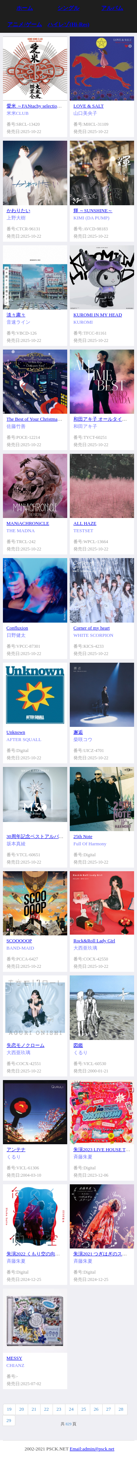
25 (83, 1409)
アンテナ (16, 1149)
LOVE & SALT (88, 106)
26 (96, 1409)
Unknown (16, 732)
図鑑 (78, 1045)
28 (121, 1409)
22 (46, 1409)
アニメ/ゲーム (24, 24)
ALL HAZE (84, 523)
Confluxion (17, 628)
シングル (68, 8)
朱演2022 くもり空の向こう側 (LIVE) (46, 1254)
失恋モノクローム (26, 1045)
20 (21, 1409)
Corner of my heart (91, 628)
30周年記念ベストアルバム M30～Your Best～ (54, 836)
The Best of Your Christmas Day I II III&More (51, 419)
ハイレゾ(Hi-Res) (68, 24)
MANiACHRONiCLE (28, 523)
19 (9, 1409)
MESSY (14, 1358)
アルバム (112, 8)
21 (34, 1409)
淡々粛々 (16, 314)
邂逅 (78, 732)
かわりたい (18, 210)
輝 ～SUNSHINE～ (93, 210)
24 (71, 1409)
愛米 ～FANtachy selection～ (35, 106)
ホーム (24, 8)
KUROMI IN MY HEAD (97, 314)
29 (9, 1420)
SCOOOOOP (19, 940)
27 (108, 1409)
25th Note (82, 836)
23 (59, 1409)
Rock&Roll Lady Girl (94, 940)
